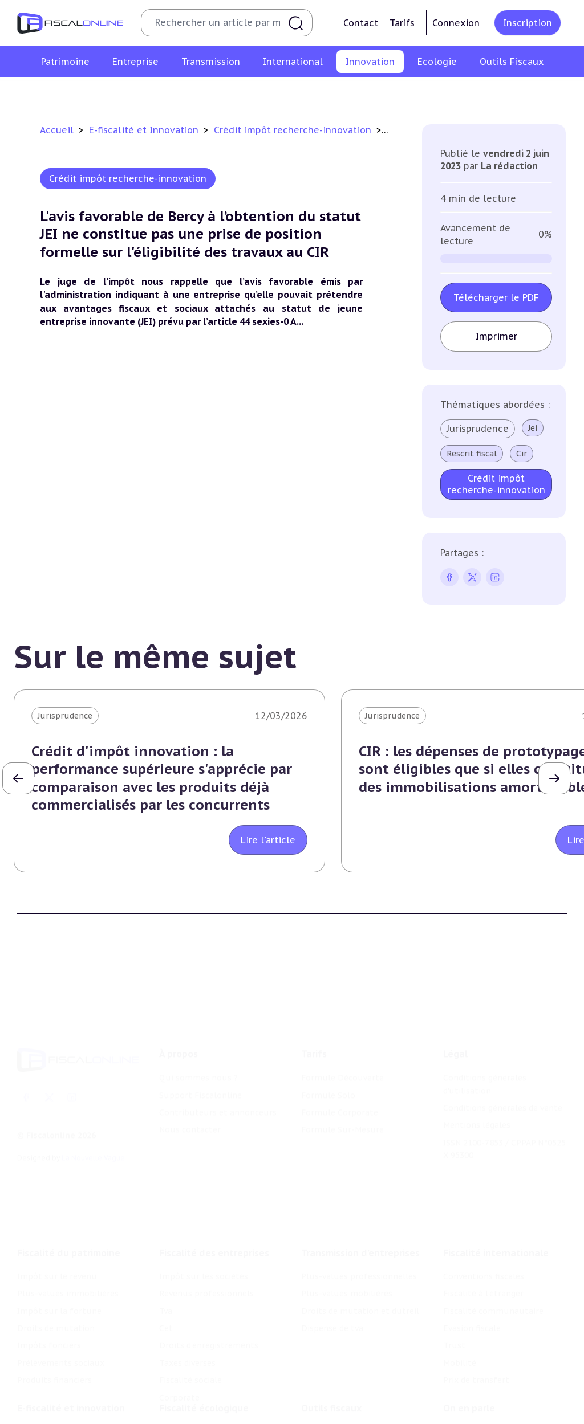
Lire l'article (268, 840)
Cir (521, 453)
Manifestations (473, 1415)
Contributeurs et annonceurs (218, 1069)
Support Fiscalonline (200, 1052)
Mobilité (459, 1304)
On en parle (469, 1356)
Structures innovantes (188, 93)
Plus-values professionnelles (359, 1217)
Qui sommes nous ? (198, 1034)
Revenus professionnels (206, 1234)
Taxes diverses (187, 1304)
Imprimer (496, 336)
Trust (454, 1286)
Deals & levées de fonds (490, 1398)
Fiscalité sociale (190, 1321)
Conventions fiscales (483, 1217)
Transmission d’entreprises (360, 1193)
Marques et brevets (280, 93)
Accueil (57, 130)
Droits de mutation (56, 1269)
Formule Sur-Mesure (342, 1087)
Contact (360, 22)
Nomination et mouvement (498, 1380)
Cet (166, 1269)
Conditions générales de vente (502, 1064)
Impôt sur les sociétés (203, 1217)
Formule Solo (328, 1052)
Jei (532, 428)
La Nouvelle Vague (93, 1114)
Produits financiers (54, 1321)
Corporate (179, 1338)
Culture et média (468, 93)
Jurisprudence (478, 428)
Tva (165, 1252)
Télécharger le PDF (496, 297)
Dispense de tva (332, 1269)
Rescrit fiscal (472, 453)
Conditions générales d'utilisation (484, 1040)
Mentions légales (476, 1082)
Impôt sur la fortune (59, 1252)
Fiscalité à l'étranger (483, 1234)
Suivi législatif (329, 1415)
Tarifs (402, 22)
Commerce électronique (375, 93)
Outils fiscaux (331, 1356)
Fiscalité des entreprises (214, 1193)
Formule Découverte (342, 1034)
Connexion (456, 22)
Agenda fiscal (326, 1398)
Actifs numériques (549, 93)
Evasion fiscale (472, 1269)
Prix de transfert (476, 1321)
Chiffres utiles (330, 1380)
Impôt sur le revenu (57, 1217)
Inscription (527, 22)
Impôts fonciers (49, 1286)
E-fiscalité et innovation (71, 1356)
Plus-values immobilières (68, 1234)
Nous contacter (190, 1087)
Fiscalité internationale (496, 1193)
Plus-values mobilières (346, 1234)
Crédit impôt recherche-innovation (65, 93)
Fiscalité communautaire (493, 1252)
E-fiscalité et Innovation (145, 130)
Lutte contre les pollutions (214, 1380)
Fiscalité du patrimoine (68, 1193)
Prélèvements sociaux (60, 1304)
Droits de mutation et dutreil (360, 1252)
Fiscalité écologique (204, 1356)
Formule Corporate (339, 1069)
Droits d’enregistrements (208, 1286)
